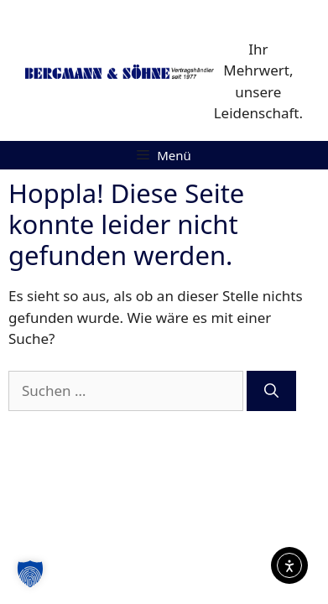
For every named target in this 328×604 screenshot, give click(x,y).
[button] (30, 574)
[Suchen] (271, 391)
